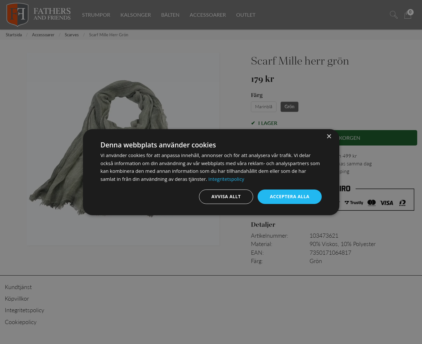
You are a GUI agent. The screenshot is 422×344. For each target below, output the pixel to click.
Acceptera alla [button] (289, 196)
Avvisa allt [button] (226, 196)
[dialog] (211, 172)
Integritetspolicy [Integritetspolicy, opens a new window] (226, 179)
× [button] (329, 136)
